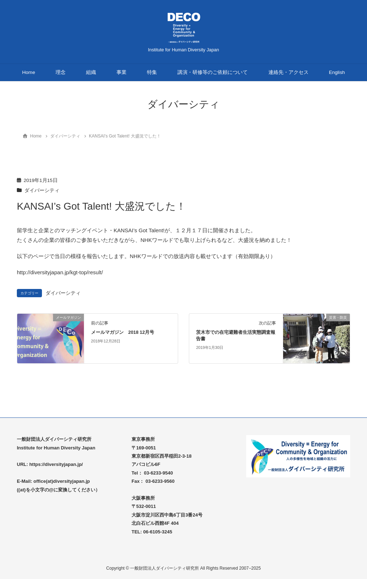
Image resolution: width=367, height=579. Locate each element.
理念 (61, 72)
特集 (152, 72)
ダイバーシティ (41, 190)
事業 (121, 72)
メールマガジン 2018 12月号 (122, 332)
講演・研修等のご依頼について (212, 72)
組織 (91, 72)
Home (28, 72)
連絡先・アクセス (288, 72)
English (337, 72)
